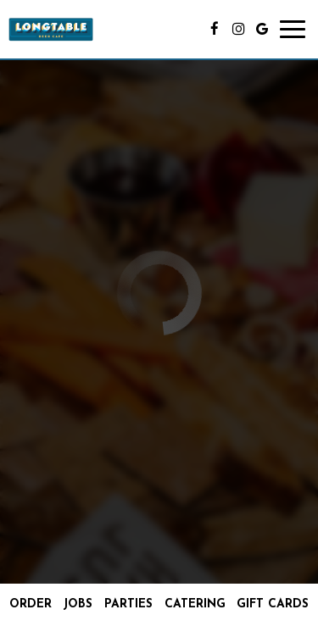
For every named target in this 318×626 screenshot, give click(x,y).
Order (30, 604)
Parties (128, 604)
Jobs (77, 604)
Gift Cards (273, 604)
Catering (195, 604)
